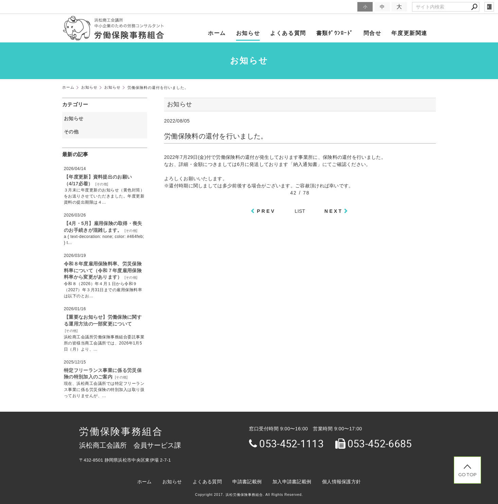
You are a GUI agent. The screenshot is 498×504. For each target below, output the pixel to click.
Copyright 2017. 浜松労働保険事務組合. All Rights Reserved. (249, 495)
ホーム (217, 33)
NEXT (333, 211)
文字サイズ (343, 7)
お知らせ (248, 33)
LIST (300, 211)
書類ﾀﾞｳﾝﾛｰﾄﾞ (334, 33)
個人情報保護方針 (341, 481)
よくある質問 (288, 33)
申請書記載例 (247, 481)
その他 (73, 131)
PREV (266, 211)
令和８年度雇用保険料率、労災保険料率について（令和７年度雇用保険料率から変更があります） (103, 270)
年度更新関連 (409, 33)
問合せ (372, 33)
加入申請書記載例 (291, 481)
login (489, 7)
